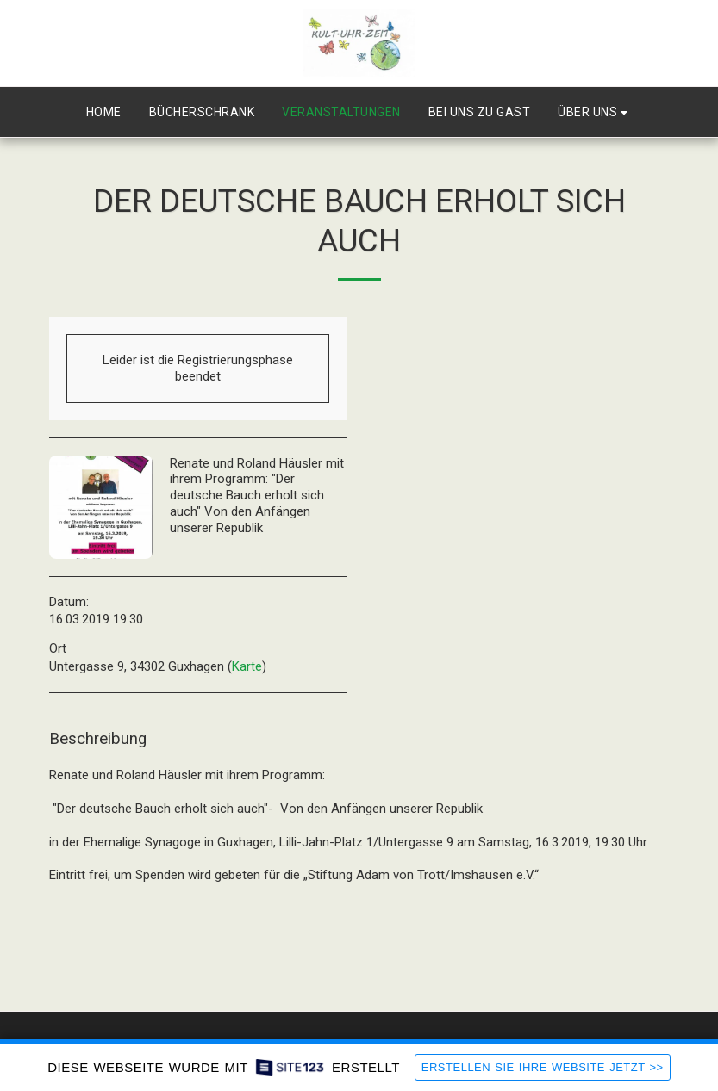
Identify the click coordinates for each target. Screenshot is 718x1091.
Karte (247, 666)
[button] (595, 112)
